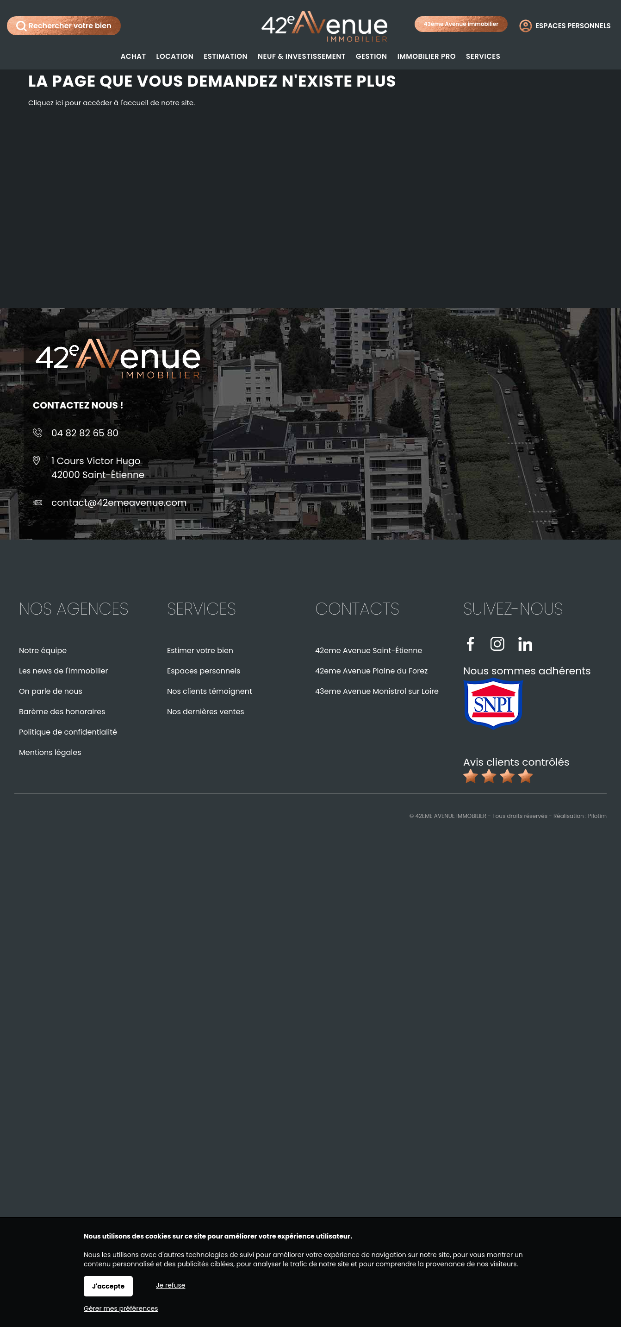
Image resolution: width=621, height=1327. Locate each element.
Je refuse (170, 1285)
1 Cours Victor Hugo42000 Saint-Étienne (97, 467)
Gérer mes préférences (121, 1308)
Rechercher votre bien (64, 25)
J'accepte (108, 1286)
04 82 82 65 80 (84, 433)
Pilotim (597, 816)
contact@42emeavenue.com (119, 502)
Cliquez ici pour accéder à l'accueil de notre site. (111, 102)
